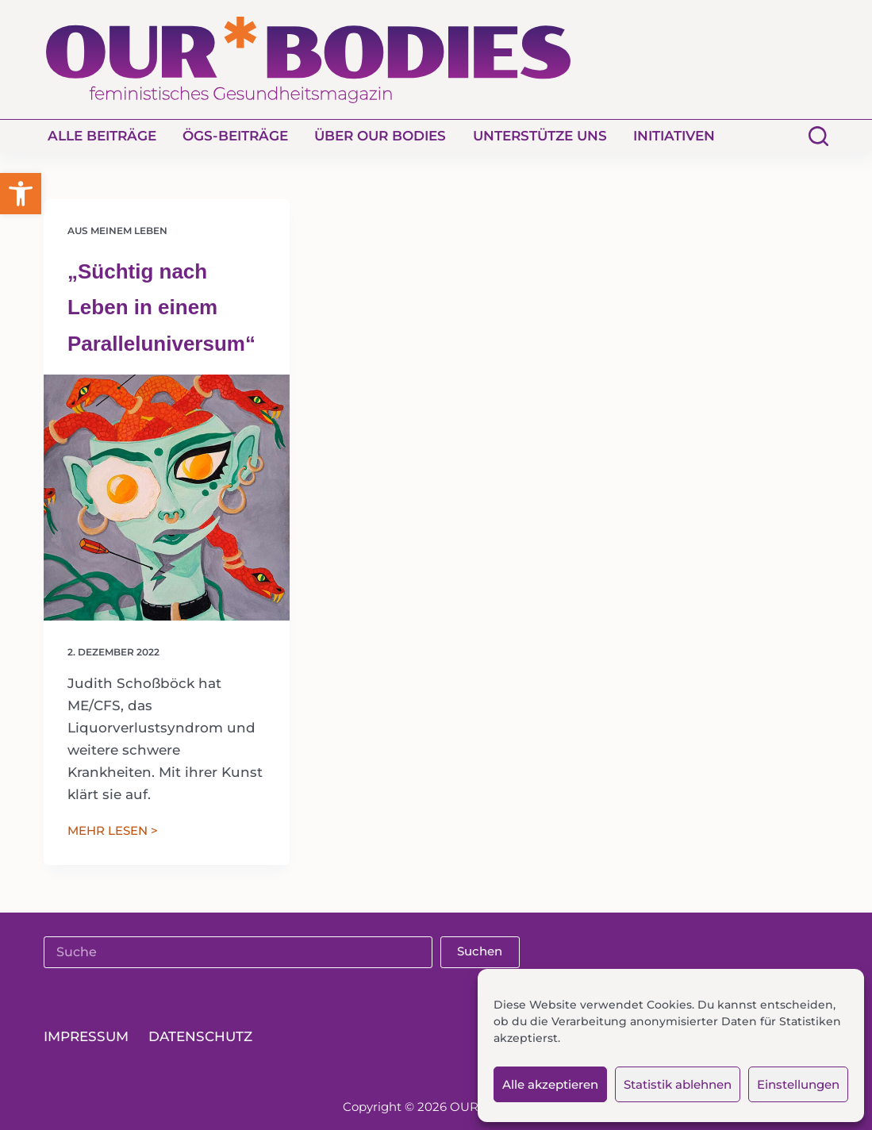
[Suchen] (818, 136)
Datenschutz (200, 1037)
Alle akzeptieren (550, 1084)
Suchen (479, 951)
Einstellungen (798, 1084)
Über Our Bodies (380, 136)
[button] (20, 193)
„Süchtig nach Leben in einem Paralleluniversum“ (161, 307)
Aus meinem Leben (117, 230)
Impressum (86, 1037)
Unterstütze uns (540, 136)
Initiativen (674, 136)
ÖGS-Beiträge (235, 136)
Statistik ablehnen (678, 1084)
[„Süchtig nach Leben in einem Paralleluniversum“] (167, 498)
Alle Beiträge (102, 136)
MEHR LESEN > (112, 832)
